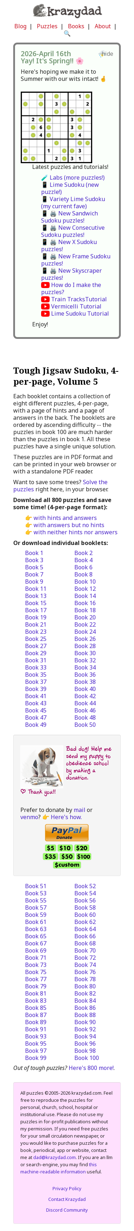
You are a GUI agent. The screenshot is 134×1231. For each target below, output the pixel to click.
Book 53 (35, 893)
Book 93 (35, 1036)
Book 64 (85, 929)
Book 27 (35, 646)
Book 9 (34, 581)
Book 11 (35, 589)
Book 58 (85, 907)
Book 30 (85, 653)
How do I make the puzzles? (71, 288)
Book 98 (85, 1051)
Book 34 (85, 667)
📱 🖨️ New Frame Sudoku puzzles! (75, 259)
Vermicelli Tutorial (76, 306)
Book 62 (85, 922)
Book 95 (35, 1043)
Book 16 (85, 603)
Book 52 (85, 886)
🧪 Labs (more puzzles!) (73, 177)
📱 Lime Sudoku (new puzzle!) (70, 188)
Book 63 (35, 929)
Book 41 (35, 696)
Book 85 (35, 1008)
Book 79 (35, 986)
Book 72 (85, 958)
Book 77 (35, 979)
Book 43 (35, 703)
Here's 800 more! (91, 1068)
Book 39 (35, 689)
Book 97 (35, 1051)
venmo (29, 817)
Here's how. (66, 817)
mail (79, 810)
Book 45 (35, 710)
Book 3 (34, 560)
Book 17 (35, 610)
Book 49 (35, 725)
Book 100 (86, 1058)
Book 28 (85, 646)
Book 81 (35, 993)
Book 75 (35, 972)
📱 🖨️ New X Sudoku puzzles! (69, 245)
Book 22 (85, 624)
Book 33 (35, 667)
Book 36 (85, 674)
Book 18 (85, 610)
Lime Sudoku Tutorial (80, 313)
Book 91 (35, 1029)
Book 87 (35, 1015)
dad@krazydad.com (54, 1157)
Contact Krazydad (67, 1199)
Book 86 (85, 1008)
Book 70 (85, 950)
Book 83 (35, 1000)
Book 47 (35, 717)
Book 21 (35, 624)
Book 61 (35, 922)
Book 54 (85, 893)
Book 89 (35, 1022)
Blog (20, 26)
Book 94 (85, 1036)
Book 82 (85, 993)
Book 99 (35, 1058)
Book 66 (85, 936)
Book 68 (85, 943)
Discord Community (67, 1210)
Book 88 (85, 1015)
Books (76, 26)
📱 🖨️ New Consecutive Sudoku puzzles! (73, 231)
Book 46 (85, 710)
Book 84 (85, 1000)
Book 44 (85, 703)
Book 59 (35, 915)
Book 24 (85, 632)
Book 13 (35, 596)
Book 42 (85, 696)
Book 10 (85, 581)
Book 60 (85, 915)
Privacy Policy (67, 1188)
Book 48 (85, 717)
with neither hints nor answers (76, 532)
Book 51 (35, 886)
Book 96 (85, 1043)
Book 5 (34, 567)
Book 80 (85, 986)
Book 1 (34, 553)
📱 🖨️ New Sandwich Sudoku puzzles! (69, 216)
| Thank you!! (38, 791)
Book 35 (35, 674)
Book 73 (35, 965)
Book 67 (35, 943)
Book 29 (35, 653)
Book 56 (85, 900)
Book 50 (85, 725)
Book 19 (35, 617)
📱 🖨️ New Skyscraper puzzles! (71, 274)
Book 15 (35, 603)
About (103, 26)
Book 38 (85, 682)
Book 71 (35, 958)
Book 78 (85, 979)
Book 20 (85, 617)
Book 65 (35, 936)
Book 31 (35, 660)
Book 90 (85, 1022)
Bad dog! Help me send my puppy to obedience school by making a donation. (88, 763)
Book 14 (85, 596)
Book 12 (85, 589)
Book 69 (35, 950)
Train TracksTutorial (79, 299)
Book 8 (83, 574)
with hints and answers (65, 518)
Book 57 (35, 907)
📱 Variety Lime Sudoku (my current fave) (73, 202)
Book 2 (83, 553)
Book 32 (85, 660)
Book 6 (83, 567)
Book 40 (85, 689)
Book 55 (35, 900)
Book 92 (85, 1029)
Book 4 (83, 560)
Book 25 (35, 639)
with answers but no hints (69, 525)
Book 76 (85, 972)
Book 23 (35, 632)
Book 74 (85, 965)
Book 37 (35, 682)
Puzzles (47, 26)
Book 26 (85, 639)
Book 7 (34, 574)
